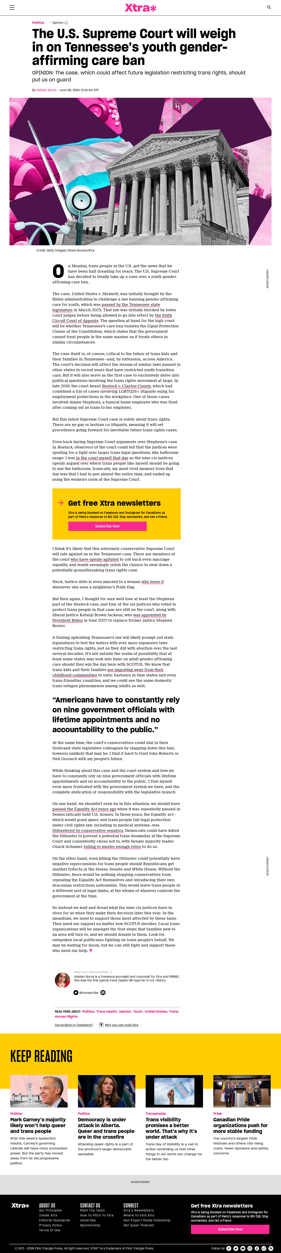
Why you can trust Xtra (118, 1025)
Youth (138, 1011)
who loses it (153, 581)
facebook (228, 1248)
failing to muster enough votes (112, 846)
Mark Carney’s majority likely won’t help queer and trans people (38, 1125)
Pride (217, 1114)
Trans (173, 1011)
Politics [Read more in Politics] (38, 23)
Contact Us (90, 1205)
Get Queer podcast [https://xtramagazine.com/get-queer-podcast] (139, 1225)
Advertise (88, 1220)
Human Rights (66, 1016)
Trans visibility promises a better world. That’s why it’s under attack (171, 1128)
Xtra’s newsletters (139, 1210)
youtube (242, 1248)
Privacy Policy (50, 1225)
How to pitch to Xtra (97, 1215)
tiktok (256, 1248)
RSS (270, 1248)
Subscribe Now (107, 526)
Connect (131, 1205)
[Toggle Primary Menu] (11, 8)
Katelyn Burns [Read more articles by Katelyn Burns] (47, 90)
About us (47, 1205)
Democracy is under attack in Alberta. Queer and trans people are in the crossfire (106, 1128)
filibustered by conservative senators (87, 830)
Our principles (50, 1210)
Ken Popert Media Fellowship (147, 1220)
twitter (235, 1248)
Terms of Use (49, 1230)
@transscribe (88, 993)
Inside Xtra (48, 1215)
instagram (249, 1248)
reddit (263, 1248)
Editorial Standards (54, 1220)
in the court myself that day (101, 458)
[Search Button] (269, 7)
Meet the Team (92, 1210)
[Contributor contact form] (103, 993)
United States (156, 1011)
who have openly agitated (95, 559)
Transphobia (156, 1114)
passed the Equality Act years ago (84, 809)
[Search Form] (269, 8)
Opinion (58, 23)
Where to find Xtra (139, 1215)
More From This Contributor (91, 972)
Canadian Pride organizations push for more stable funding (240, 1125)
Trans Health (106, 1011)
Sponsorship (90, 1225)
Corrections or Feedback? (74, 1025)
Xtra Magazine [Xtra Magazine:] (20, 1207)
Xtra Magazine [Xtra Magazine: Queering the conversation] (140, 7)
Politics (88, 1011)
